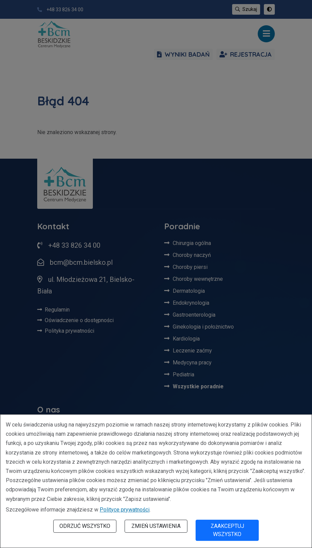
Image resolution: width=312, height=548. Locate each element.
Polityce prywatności (125, 509)
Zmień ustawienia (156, 526)
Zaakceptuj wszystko (227, 530)
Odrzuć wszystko (84, 526)
